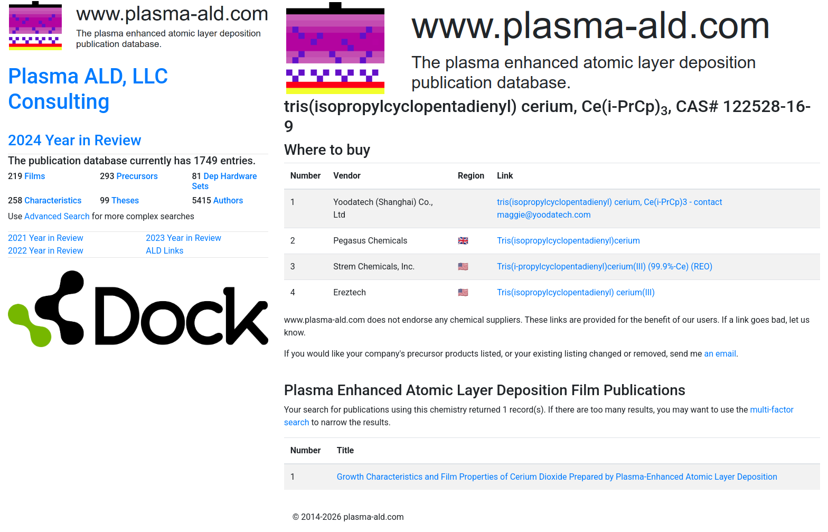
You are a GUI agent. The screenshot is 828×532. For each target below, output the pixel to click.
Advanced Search (57, 216)
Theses (125, 200)
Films (34, 176)
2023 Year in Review (183, 238)
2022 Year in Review (45, 251)
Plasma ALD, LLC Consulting (88, 89)
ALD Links (164, 251)
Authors (228, 200)
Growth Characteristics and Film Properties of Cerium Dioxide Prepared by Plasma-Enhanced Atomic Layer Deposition (557, 477)
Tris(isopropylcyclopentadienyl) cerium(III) (576, 292)
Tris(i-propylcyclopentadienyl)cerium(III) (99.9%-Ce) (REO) (604, 267)
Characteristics (52, 200)
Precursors (136, 176)
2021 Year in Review (45, 238)
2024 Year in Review (75, 140)
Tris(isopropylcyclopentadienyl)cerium (568, 241)
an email (720, 354)
